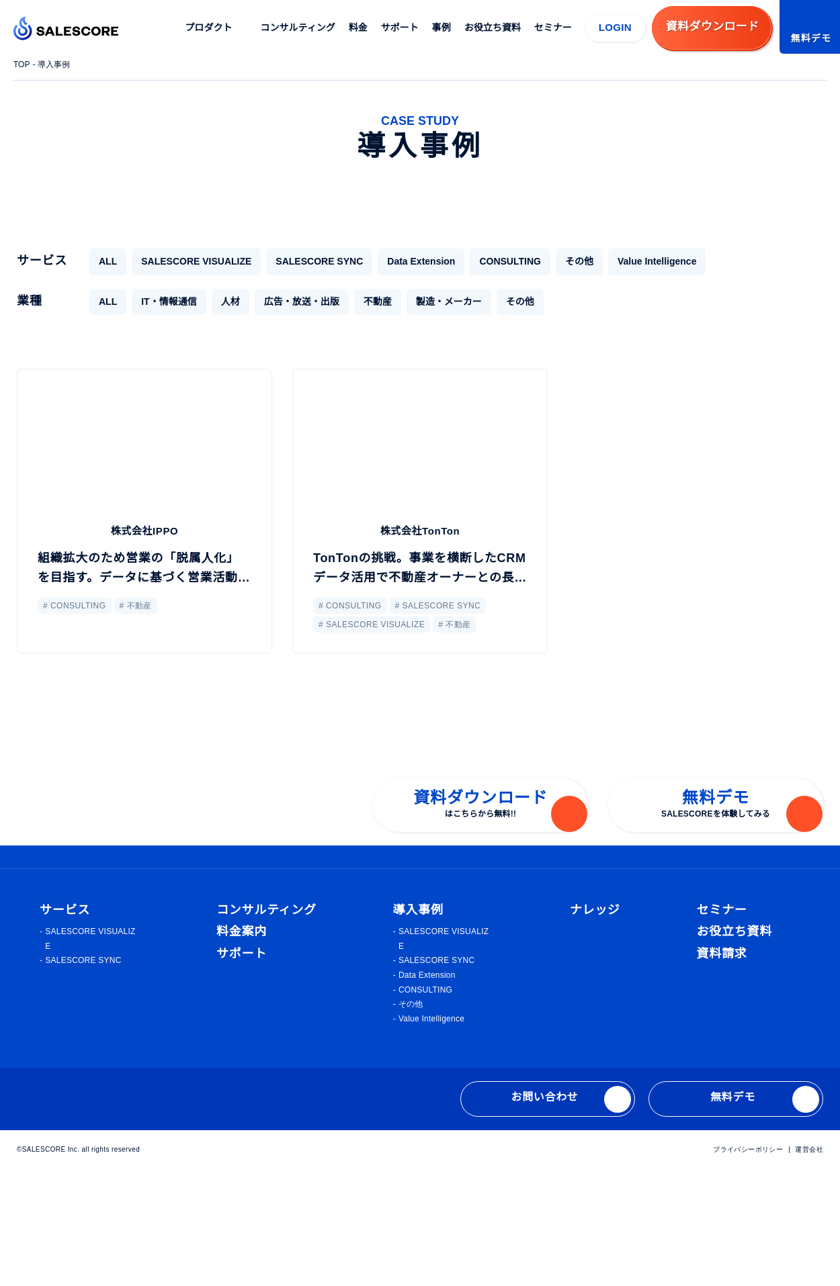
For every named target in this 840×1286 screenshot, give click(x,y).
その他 (563, 261)
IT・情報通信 (168, 301)
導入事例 (56, 64)
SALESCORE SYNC (305, 261)
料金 (358, 27)
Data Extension (406, 261)
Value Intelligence (644, 261)
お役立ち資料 (493, 27)
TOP (22, 64)
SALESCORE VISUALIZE (191, 261)
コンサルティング (298, 27)
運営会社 (809, 1265)
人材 (229, 301)
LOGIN (615, 27)
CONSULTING (495, 261)
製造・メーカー (448, 301)
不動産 (377, 301)
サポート (400, 27)
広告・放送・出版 (301, 301)
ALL (107, 261)
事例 (442, 27)
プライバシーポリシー (749, 1265)
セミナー (554, 27)
